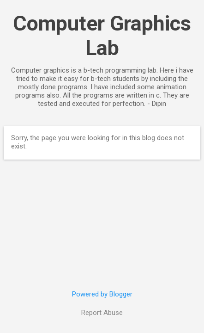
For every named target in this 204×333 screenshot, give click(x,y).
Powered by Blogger (102, 294)
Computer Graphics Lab (102, 35)
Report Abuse (102, 312)
